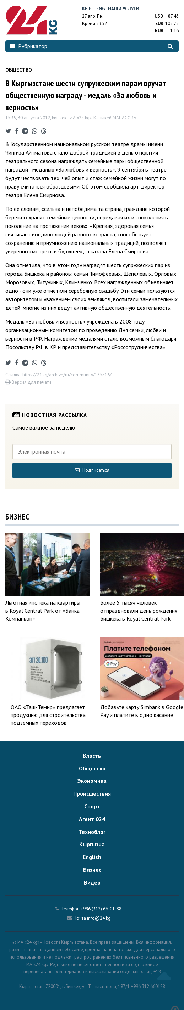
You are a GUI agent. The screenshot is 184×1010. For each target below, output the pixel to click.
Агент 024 (92, 819)
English (92, 856)
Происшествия (92, 793)
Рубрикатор (28, 46)
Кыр (87, 9)
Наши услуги (123, 9)
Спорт (92, 806)
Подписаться (92, 470)
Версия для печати (28, 382)
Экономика (92, 780)
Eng (100, 9)
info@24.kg (98, 918)
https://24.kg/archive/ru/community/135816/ (67, 375)
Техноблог (92, 831)
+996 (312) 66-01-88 (101, 909)
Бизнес (92, 869)
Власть (92, 755)
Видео (92, 882)
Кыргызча (92, 844)
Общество (92, 768)
